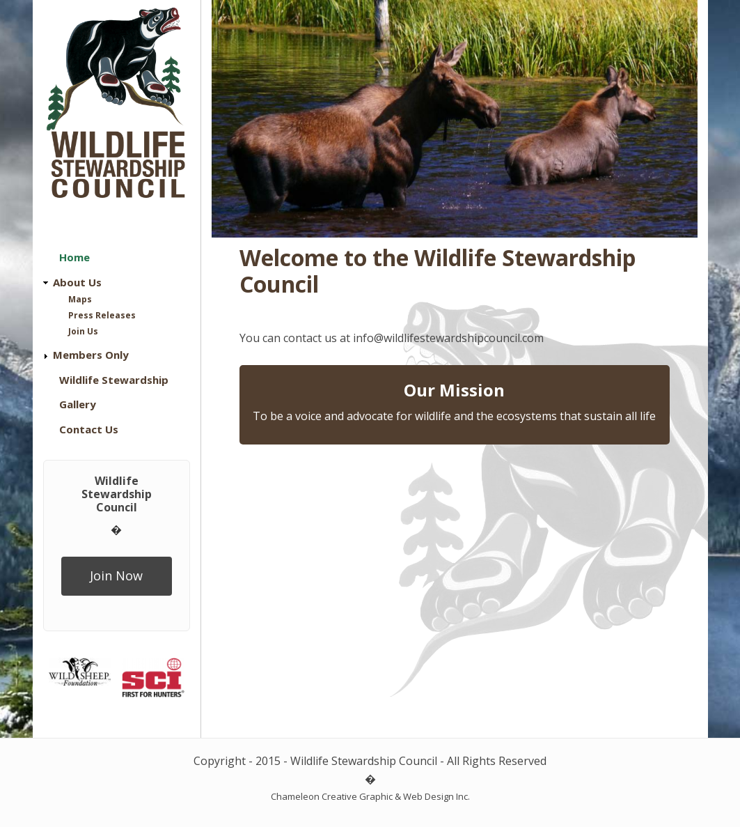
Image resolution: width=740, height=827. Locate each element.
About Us (77, 282)
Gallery (77, 404)
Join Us (83, 331)
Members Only (91, 355)
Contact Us (88, 429)
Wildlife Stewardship (113, 380)
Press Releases (102, 315)
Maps (80, 299)
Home (74, 257)
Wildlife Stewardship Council (116, 494)
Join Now (116, 575)
